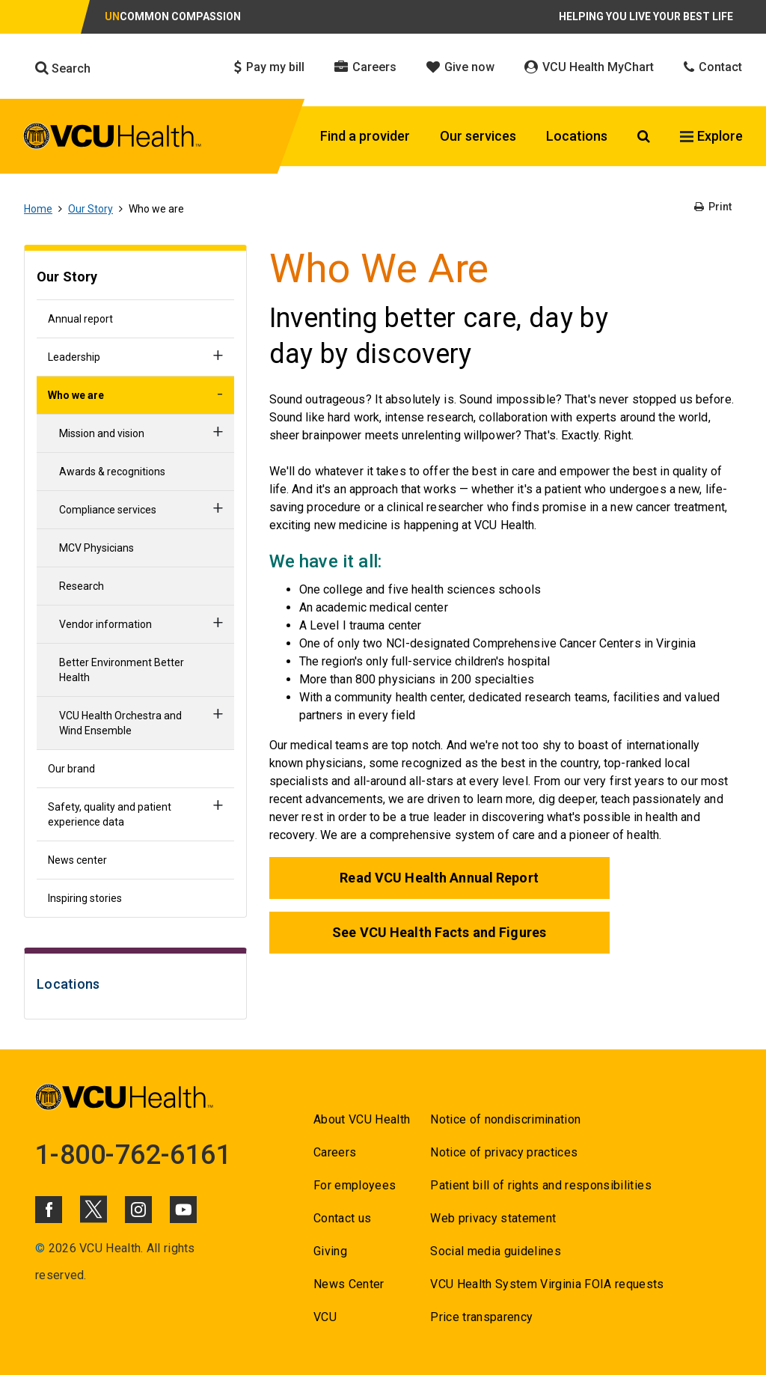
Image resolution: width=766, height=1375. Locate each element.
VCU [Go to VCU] (325, 1317)
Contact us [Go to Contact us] (342, 1218)
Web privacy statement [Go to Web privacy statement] (493, 1218)
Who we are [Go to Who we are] (76, 395)
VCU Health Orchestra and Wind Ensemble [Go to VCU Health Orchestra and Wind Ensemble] (120, 723)
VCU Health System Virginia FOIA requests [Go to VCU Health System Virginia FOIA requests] (547, 1284)
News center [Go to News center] (77, 860)
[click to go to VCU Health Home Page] (112, 138)
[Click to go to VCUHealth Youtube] (183, 1209)
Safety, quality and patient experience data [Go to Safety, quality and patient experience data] (109, 814)
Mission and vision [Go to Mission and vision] (101, 433)
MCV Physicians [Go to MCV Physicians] (96, 548)
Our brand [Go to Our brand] (71, 769)
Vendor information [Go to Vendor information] (105, 624)
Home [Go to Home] (38, 209)
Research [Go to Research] (81, 586)
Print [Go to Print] (713, 207)
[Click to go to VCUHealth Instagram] (138, 1209)
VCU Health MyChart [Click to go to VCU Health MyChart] (589, 67)
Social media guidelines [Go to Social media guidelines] (495, 1251)
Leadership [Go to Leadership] (74, 357)
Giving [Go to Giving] (330, 1251)
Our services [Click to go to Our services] (478, 136)
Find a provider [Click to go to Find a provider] (365, 136)
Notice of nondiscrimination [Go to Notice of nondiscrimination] (505, 1119)
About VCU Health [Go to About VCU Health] (361, 1119)
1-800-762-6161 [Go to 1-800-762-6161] (133, 1155)
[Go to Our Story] (135, 279)
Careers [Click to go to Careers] (365, 67)
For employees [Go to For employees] (354, 1185)
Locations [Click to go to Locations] (576, 136)
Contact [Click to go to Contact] (713, 67)
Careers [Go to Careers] (334, 1152)
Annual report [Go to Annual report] (80, 319)
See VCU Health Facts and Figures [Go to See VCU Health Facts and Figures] (439, 932)
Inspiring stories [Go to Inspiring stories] (85, 898)
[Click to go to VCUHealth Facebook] (48, 1209)
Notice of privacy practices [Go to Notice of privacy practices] (503, 1152)
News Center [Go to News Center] (348, 1284)
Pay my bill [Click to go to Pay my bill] (269, 67)
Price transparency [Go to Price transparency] (481, 1317)
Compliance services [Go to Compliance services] (107, 510)
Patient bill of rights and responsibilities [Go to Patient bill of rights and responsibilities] (541, 1185)
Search (63, 68)
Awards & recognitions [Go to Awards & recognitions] (112, 472)
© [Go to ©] (40, 1248)
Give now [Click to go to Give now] (460, 67)
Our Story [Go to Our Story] (90, 209)
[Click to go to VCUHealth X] (93, 1208)
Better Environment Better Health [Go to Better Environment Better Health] (121, 669)
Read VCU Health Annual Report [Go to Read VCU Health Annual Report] (439, 877)
